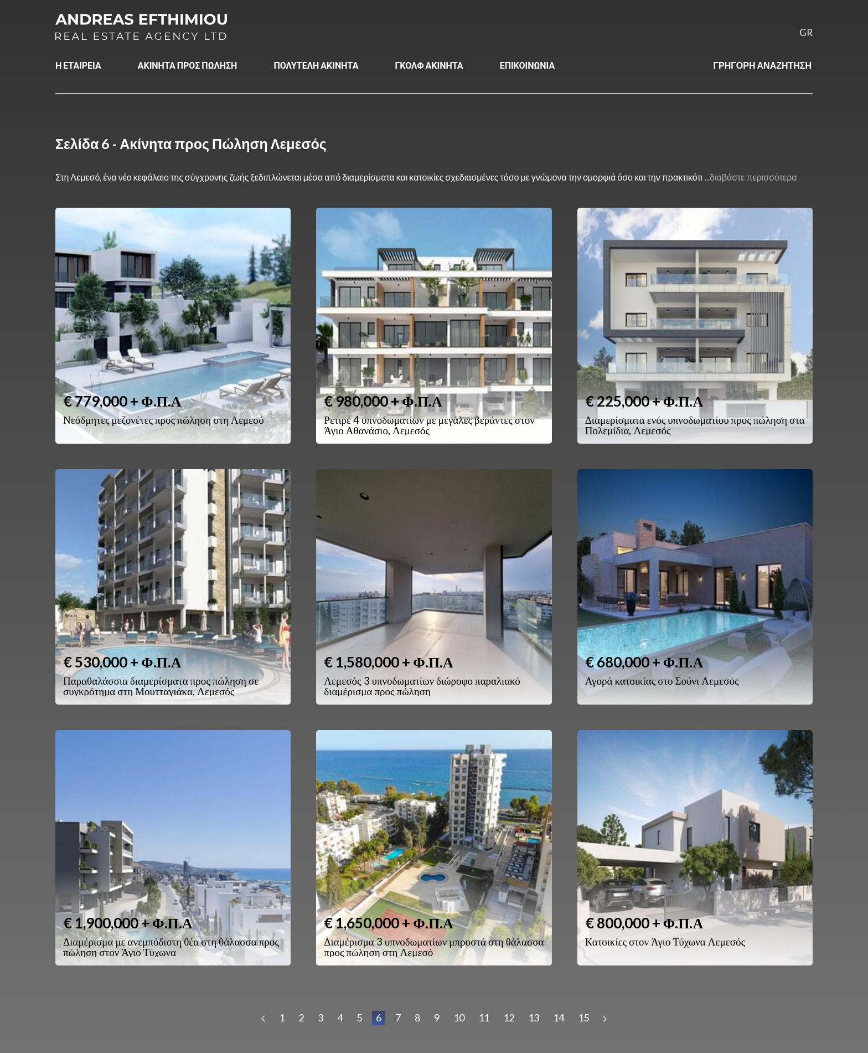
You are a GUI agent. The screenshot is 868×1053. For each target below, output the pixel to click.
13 (533, 1017)
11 (483, 1017)
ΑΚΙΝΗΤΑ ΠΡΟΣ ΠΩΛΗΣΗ (187, 65)
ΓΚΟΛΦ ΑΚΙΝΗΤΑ (429, 65)
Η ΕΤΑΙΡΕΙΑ (78, 65)
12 (508, 1017)
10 (458, 1017)
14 (558, 1017)
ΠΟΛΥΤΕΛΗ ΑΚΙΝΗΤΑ (315, 65)
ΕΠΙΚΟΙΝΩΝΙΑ (527, 65)
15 (583, 1017)
